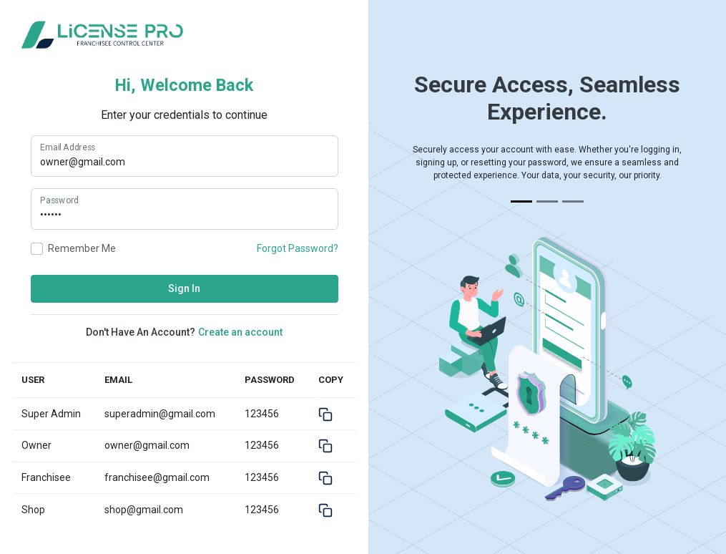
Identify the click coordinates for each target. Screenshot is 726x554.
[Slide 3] (573, 201)
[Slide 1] (521, 201)
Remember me (82, 248)
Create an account (240, 332)
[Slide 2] (547, 201)
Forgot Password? (297, 248)
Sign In (184, 288)
